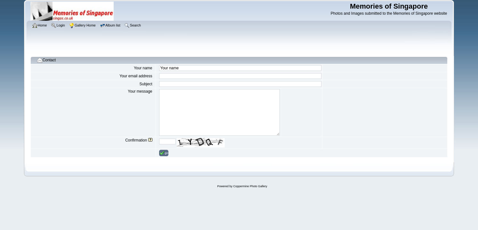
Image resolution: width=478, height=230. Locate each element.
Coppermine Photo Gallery (250, 186)
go (163, 153)
